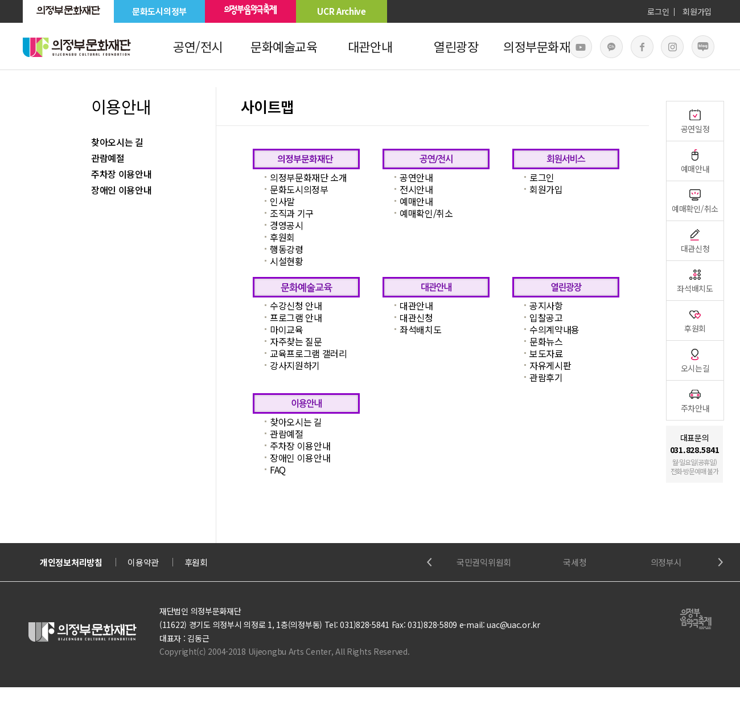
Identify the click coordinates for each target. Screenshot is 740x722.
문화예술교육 (283, 46)
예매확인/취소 (426, 213)
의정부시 (666, 562)
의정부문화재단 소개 (308, 177)
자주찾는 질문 (296, 341)
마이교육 (286, 329)
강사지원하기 (295, 365)
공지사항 (546, 305)
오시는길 (695, 360)
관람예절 (108, 158)
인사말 (282, 201)
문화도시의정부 (159, 11)
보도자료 (546, 353)
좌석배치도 (420, 329)
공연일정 (695, 121)
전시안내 (416, 189)
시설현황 (286, 261)
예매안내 (416, 201)
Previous (429, 562)
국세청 (574, 562)
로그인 (658, 11)
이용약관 (143, 562)
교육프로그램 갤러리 (308, 353)
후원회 (282, 237)
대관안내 (370, 46)
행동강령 (286, 249)
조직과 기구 (292, 213)
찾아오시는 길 (117, 142)
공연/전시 (198, 46)
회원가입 (697, 11)
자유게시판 (550, 365)
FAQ (278, 469)
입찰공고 (546, 317)
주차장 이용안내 (121, 174)
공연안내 (416, 177)
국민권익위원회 (484, 562)
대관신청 (416, 317)
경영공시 (286, 225)
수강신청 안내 (296, 305)
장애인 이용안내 (121, 190)
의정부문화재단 (542, 46)
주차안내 (695, 400)
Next (720, 562)
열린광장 (456, 46)
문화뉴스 (546, 341)
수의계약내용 (554, 329)
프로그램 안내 (296, 317)
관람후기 (546, 377)
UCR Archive (341, 11)
